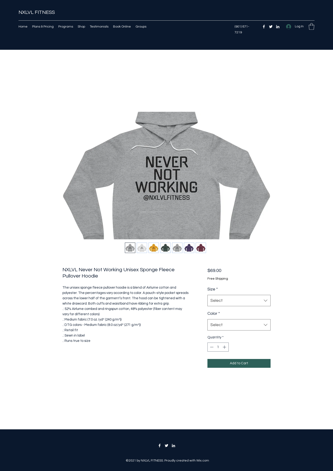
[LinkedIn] (277, 26)
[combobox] (239, 300)
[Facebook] (264, 26)
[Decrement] (211, 347)
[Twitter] (270, 26)
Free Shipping (217, 278)
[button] (311, 26)
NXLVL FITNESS (36, 12)
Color (213, 313)
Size (212, 289)
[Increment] (225, 347)
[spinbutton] (218, 347)
